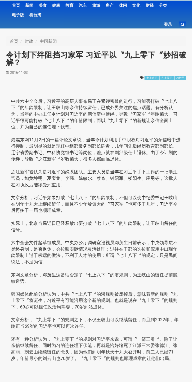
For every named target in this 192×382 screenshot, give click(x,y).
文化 (136, 5)
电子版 (18, 15)
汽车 (83, 5)
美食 (43, 5)
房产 (110, 5)
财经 (150, 5)
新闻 (29, 5)
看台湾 (35, 15)
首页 (16, 5)
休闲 (123, 5)
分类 (163, 5)
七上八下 (151, 78)
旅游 (96, 5)
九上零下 (166, 78)
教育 (70, 5)
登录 (168, 24)
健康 (56, 5)
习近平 (180, 78)
